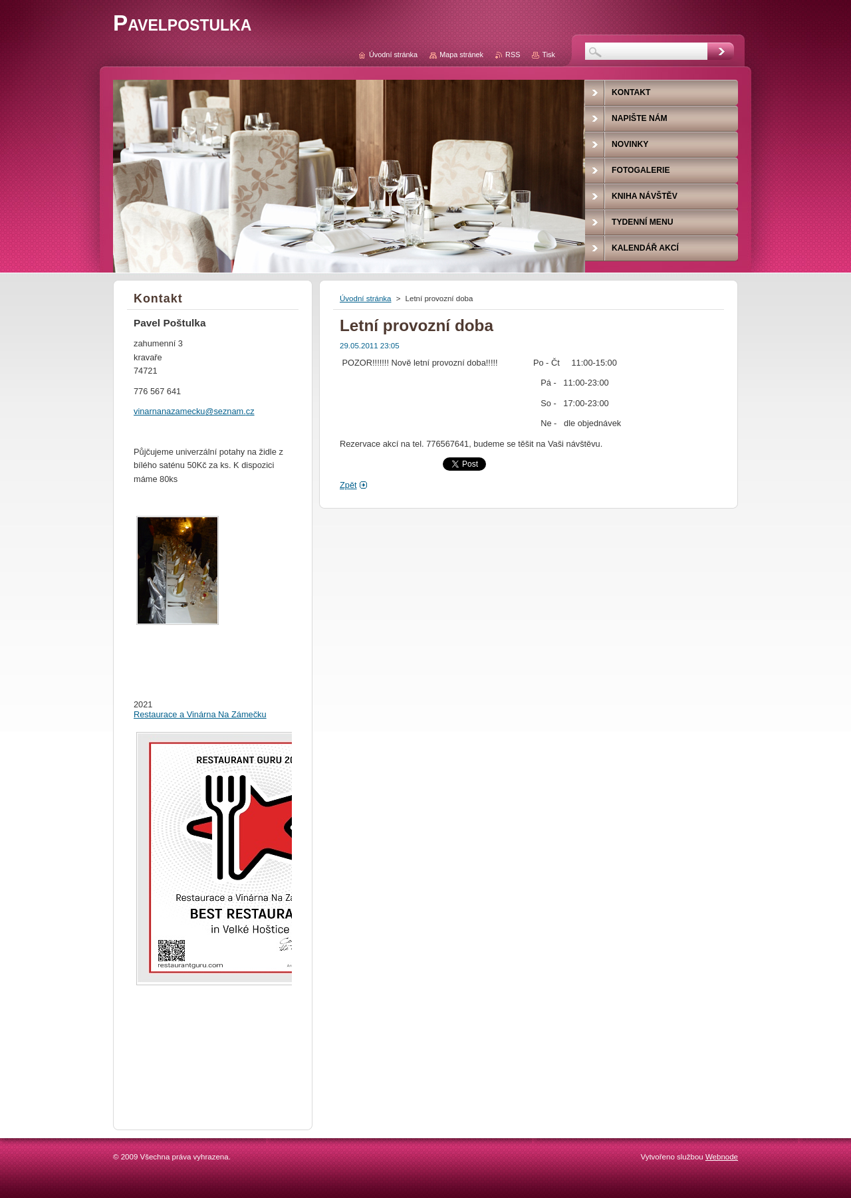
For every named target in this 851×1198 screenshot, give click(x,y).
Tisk (548, 55)
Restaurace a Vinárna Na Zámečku (200, 714)
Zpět (348, 485)
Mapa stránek (461, 55)
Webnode (721, 1157)
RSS (512, 55)
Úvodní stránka (365, 298)
